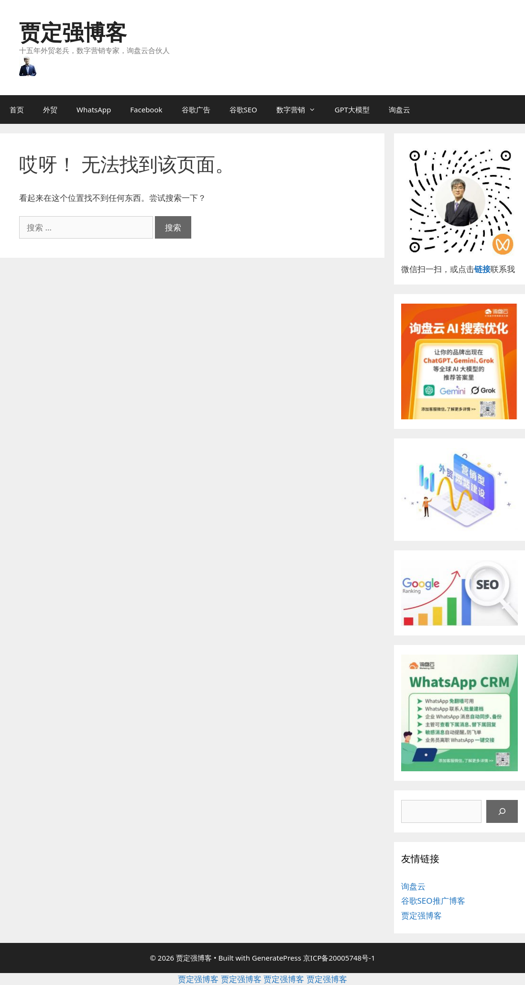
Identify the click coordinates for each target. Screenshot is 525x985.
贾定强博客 (73, 31)
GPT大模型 (352, 109)
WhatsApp (94, 109)
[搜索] (502, 811)
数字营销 (300, 109)
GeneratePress (276, 958)
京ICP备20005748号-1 (339, 958)
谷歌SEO (243, 109)
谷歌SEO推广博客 (433, 900)
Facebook (146, 109)
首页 (17, 109)
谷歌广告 (196, 109)
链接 (482, 268)
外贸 (50, 109)
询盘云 (399, 109)
